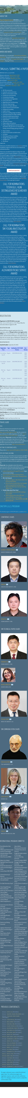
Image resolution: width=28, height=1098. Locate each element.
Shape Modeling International (6, 20)
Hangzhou (2, 61)
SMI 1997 (4, 1066)
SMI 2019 (4, 1045)
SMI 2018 (4, 1019)
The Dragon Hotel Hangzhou (17, 59)
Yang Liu (3, 831)
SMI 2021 (4, 1043)
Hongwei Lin (4, 662)
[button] (14, 170)
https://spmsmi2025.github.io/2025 (8, 323)
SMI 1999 (4, 1039)
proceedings (15, 1012)
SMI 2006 (4, 1032)
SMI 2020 (4, 1016)
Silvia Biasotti (5, 797)
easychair (20, 145)
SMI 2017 (4, 1047)
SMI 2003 (4, 1062)
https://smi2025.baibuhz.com (10, 334)
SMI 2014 (4, 1024)
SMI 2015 (4, 1049)
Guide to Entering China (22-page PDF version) (13, 471)
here (26, 511)
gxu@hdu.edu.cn (16, 399)
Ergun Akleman (5, 762)
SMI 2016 (4, 1022)
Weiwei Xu (4, 619)
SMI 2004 (4, 1034)
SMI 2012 (4, 1026)
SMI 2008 (4, 1030)
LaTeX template (17, 157)
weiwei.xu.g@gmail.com (5, 399)
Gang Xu (3, 584)
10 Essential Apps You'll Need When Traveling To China (15, 476)
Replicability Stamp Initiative (18, 38)
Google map (7, 418)
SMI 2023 (4, 1041)
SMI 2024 (4, 1012)
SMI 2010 (4, 1028)
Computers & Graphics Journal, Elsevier (12, 32)
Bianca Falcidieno (17, 221)
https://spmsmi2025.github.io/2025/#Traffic (17, 450)
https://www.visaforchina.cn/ (18, 444)
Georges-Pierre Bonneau (8, 550)
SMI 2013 (4, 1051)
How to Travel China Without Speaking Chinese (13, 474)
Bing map (12, 418)
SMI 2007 (4, 1058)
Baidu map (17, 418)
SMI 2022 (4, 1014)
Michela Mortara (6, 685)
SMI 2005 (4, 1060)
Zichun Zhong (5, 719)
